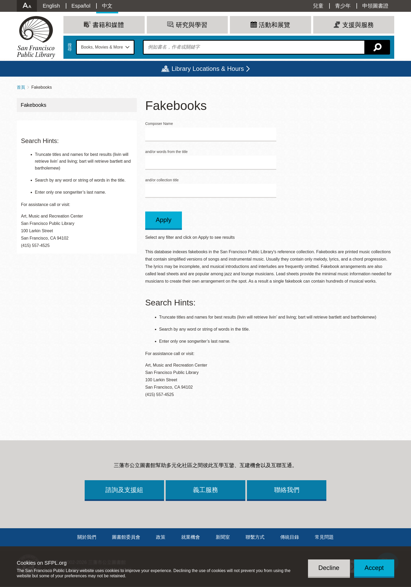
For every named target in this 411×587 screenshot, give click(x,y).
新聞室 (223, 537)
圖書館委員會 (126, 537)
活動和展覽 (274, 24)
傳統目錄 (289, 537)
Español (81, 6)
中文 (107, 6)
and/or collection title (162, 180)
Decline (328, 567)
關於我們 (86, 537)
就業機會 (190, 537)
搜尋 (70, 47)
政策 (160, 537)
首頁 (21, 87)
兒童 (318, 6)
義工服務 (205, 489)
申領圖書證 (375, 6)
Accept (374, 567)
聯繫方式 (255, 537)
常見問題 (324, 537)
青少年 (343, 6)
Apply (163, 219)
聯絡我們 (286, 489)
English (51, 6)
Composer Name (159, 124)
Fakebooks (33, 105)
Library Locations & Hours (207, 68)
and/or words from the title (166, 152)
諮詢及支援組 (124, 489)
